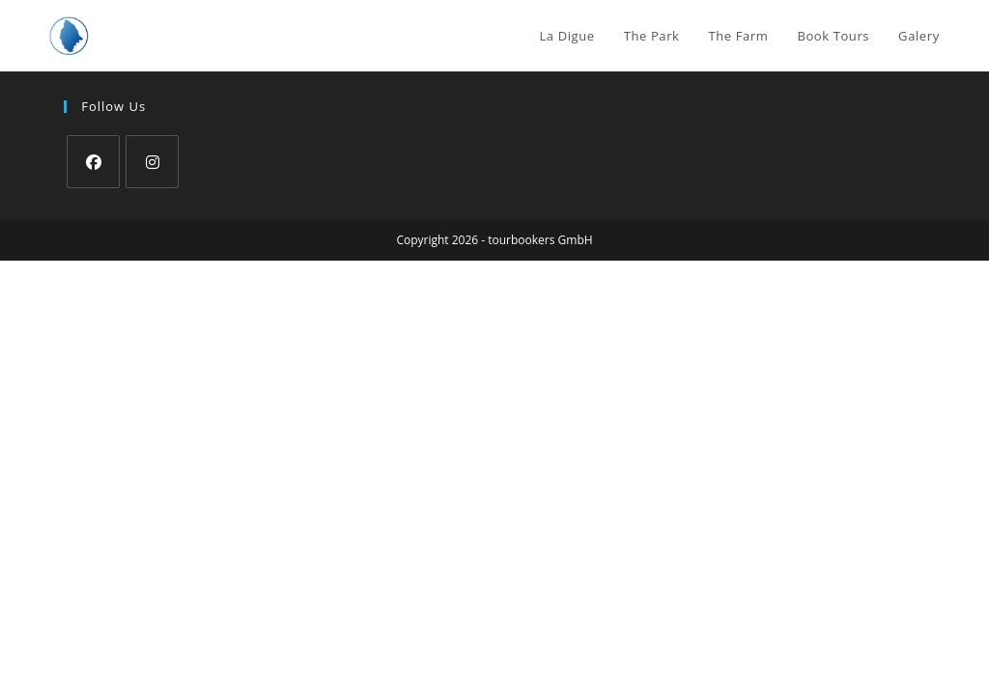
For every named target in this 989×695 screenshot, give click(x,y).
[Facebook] (93, 161)
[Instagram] (152, 161)
